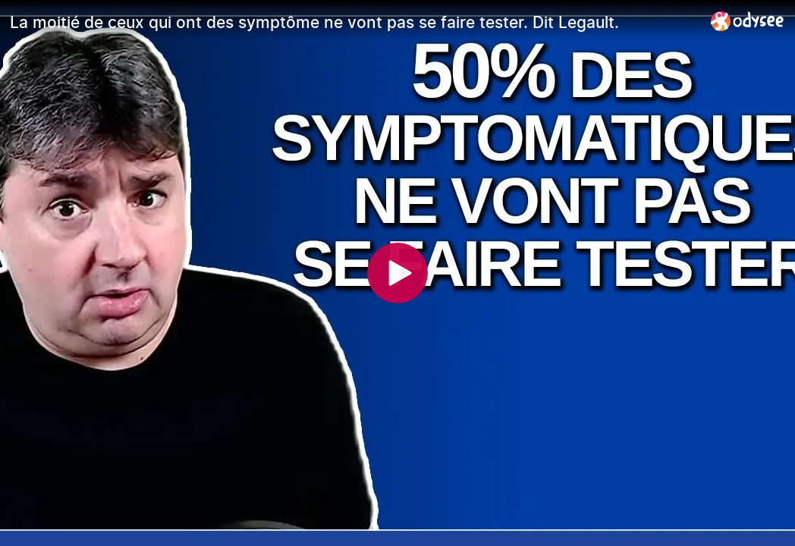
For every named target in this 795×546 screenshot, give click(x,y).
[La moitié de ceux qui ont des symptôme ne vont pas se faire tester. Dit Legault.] (354, 22)
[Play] (397, 273)
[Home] (747, 21)
